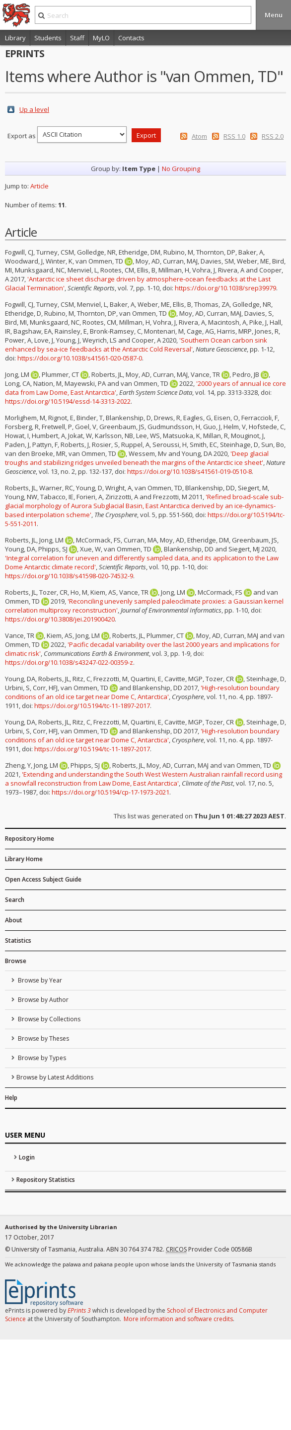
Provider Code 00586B (209, 1249)
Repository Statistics (45, 1179)
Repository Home (29, 838)
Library (15, 37)
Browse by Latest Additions (54, 1077)
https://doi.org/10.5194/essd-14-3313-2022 (68, 401)
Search (14, 899)
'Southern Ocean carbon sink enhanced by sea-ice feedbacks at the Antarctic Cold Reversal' (136, 345)
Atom (199, 136)
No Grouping (181, 168)
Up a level (34, 109)
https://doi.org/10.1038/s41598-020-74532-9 (69, 575)
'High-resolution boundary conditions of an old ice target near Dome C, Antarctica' (142, 692)
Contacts (131, 37)
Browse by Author (42, 999)
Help (11, 1097)
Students (48, 37)
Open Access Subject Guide (43, 879)
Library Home (24, 859)
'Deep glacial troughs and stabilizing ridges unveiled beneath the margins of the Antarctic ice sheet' (137, 458)
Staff (77, 37)
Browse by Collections (48, 1019)
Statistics (18, 940)
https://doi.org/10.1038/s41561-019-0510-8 (189, 471)
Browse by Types (41, 1058)
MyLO (101, 37)
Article (39, 185)
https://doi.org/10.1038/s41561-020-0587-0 (79, 358)
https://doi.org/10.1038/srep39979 (225, 287)
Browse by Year (39, 980)
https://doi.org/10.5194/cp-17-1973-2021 (110, 792)
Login (27, 1157)
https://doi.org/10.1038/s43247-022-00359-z (69, 662)
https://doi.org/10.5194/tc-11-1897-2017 (92, 705)
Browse (15, 961)
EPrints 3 (79, 1310)
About (13, 920)
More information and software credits (178, 1319)
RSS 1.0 (234, 136)
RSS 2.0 (273, 136)
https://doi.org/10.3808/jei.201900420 (60, 619)
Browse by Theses (42, 1038)
